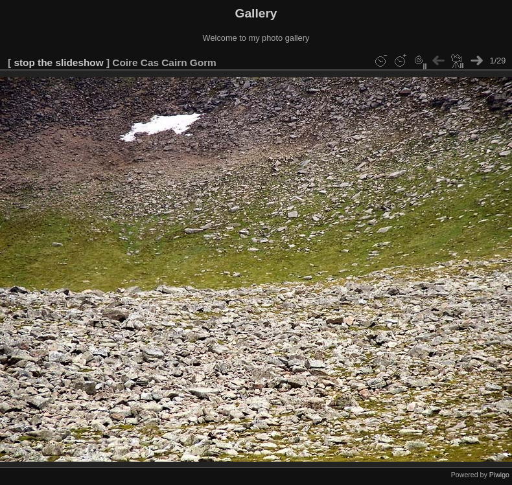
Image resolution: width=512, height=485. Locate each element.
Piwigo (499, 475)
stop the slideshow (58, 62)
